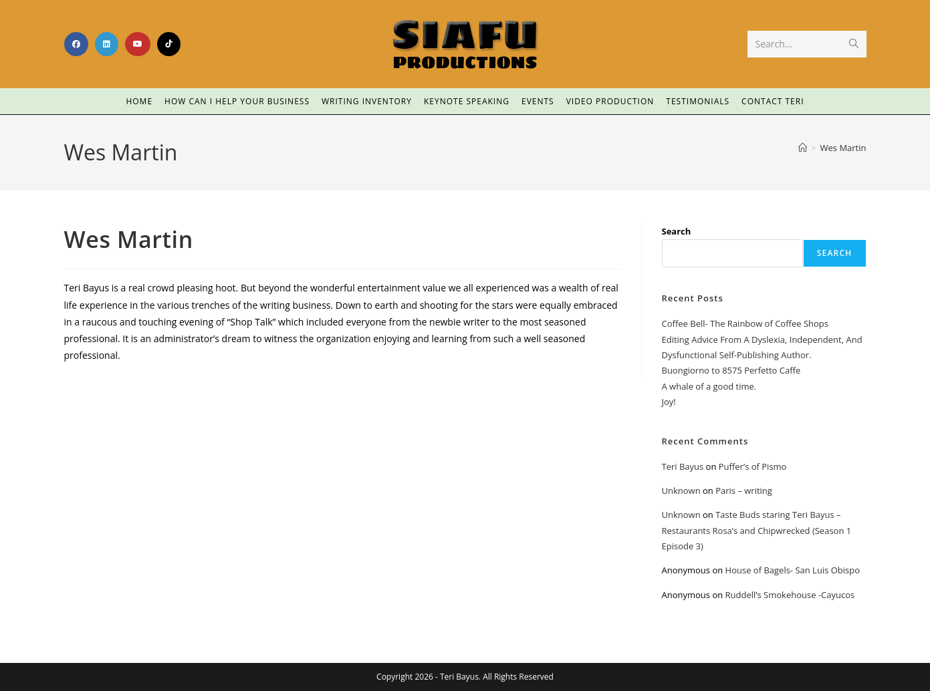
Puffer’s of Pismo (753, 466)
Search (676, 231)
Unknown (681, 491)
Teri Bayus (683, 466)
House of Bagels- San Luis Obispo (792, 570)
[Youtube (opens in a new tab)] (137, 44)
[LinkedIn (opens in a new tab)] (106, 44)
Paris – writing (743, 491)
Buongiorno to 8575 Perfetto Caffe (731, 370)
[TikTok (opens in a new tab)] (169, 44)
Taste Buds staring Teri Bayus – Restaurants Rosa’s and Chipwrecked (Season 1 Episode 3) (757, 530)
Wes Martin (843, 148)
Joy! (669, 402)
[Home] (802, 148)
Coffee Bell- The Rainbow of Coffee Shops (745, 323)
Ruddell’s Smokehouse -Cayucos (790, 595)
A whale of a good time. (709, 386)
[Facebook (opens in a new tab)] (76, 44)
